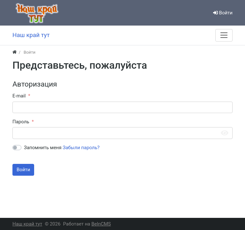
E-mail (19, 96)
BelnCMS (101, 224)
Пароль (20, 122)
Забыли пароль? (81, 147)
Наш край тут (27, 224)
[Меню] (224, 35)
